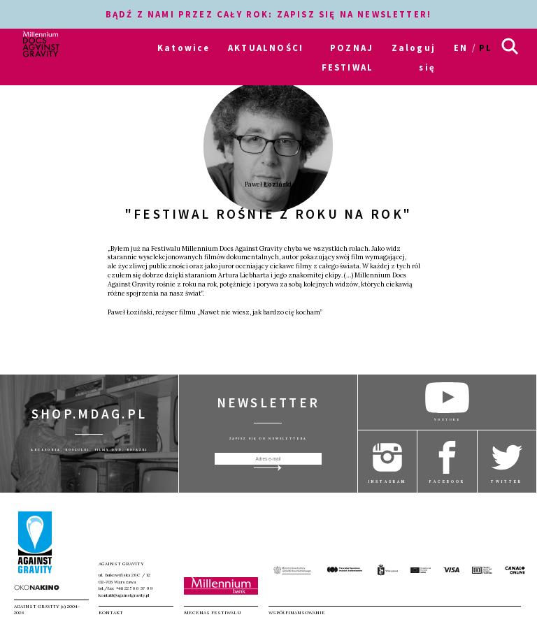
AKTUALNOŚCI (265, 47)
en (461, 47)
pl (485, 47)
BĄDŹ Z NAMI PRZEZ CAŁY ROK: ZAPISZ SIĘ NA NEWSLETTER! (268, 14)
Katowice (183, 47)
